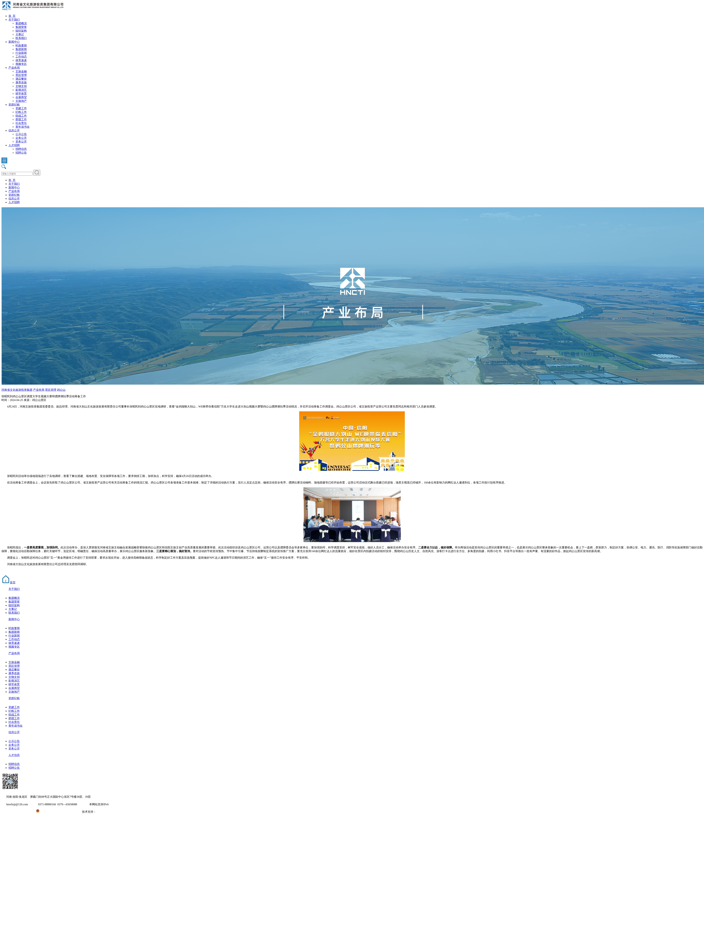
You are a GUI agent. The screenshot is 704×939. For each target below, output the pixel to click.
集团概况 (21, 23)
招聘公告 (21, 152)
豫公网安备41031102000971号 (57, 811)
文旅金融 (21, 71)
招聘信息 (21, 148)
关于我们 (14, 19)
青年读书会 (22, 126)
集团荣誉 (21, 27)
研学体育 (21, 93)
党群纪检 (14, 104)
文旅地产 (21, 100)
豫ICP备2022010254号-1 (16, 811)
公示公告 (21, 134)
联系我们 (21, 38)
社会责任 (21, 123)
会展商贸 (21, 97)
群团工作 (21, 119)
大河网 (100, 811)
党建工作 (21, 108)
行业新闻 (21, 52)
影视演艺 (21, 89)
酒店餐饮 (21, 78)
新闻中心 (14, 41)
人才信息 (14, 755)
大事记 (19, 34)
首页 (8, 582)
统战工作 (21, 115)
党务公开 (21, 141)
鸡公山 (61, 389)
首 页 (11, 15)
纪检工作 (21, 111)
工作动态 (21, 56)
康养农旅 (21, 82)
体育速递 (21, 60)
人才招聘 (14, 145)
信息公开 (14, 130)
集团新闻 (21, 49)
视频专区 (21, 63)
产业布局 (14, 67)
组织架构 (21, 30)
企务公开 (21, 137)
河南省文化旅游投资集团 (16, 389)
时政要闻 (21, 45)
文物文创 (21, 86)
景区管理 (21, 75)
